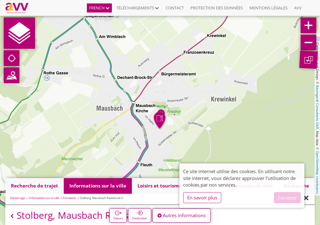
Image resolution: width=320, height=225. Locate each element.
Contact (175, 8)
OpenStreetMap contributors (317, 172)
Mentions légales (268, 8)
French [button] (99, 8)
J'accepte (287, 197)
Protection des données (216, 8)
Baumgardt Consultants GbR (317, 107)
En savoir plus (202, 197)
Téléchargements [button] (137, 8)
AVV (298, 8)
